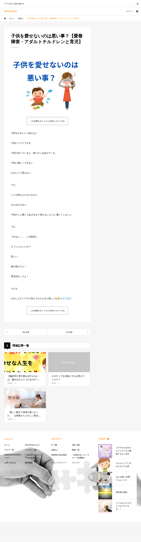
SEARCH (137, 3)
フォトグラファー (59, 463)
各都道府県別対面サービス (13, 456)
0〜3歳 (54, 445)
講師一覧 (76, 450)
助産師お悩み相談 (59, 455)
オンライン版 (30, 450)
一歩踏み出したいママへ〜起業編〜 (33, 456)
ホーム (7, 445)
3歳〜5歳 (76, 445)
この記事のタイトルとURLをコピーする (47, 121)
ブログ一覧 (9, 450)
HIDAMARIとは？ (33, 445)
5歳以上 (54, 450)
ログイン (129, 11)
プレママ (76, 463)
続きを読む (66, 298)
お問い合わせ (10, 463)
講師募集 (29, 463)
